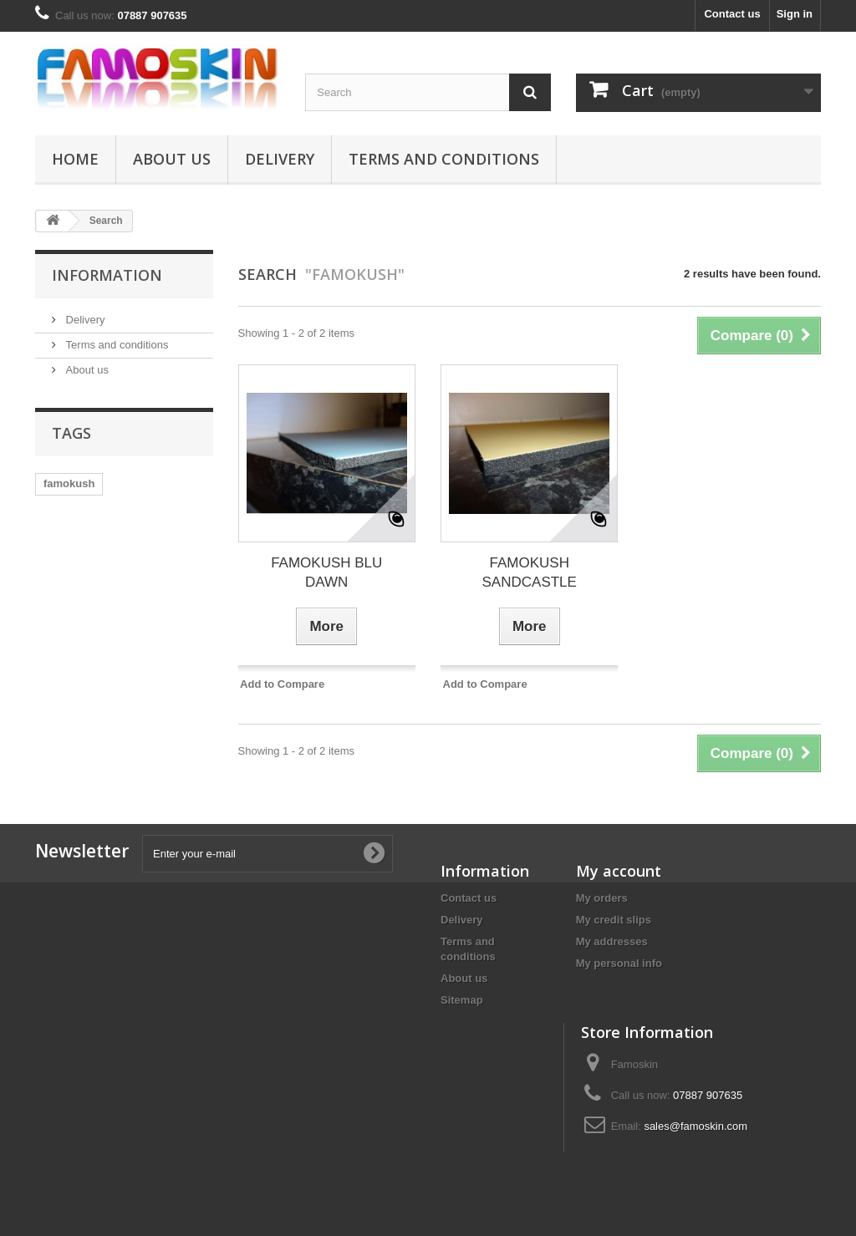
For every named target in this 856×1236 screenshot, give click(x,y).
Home (75, 159)
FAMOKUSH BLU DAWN (326, 572)
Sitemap (462, 1000)
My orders (602, 898)
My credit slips (613, 919)
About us (172, 159)
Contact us (732, 14)
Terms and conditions (444, 159)
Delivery (279, 159)
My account (618, 871)
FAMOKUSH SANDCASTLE (529, 572)
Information (107, 275)
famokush (68, 483)
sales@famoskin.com (695, 1126)
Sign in (795, 14)
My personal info (619, 963)
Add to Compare (282, 684)
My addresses (612, 941)
